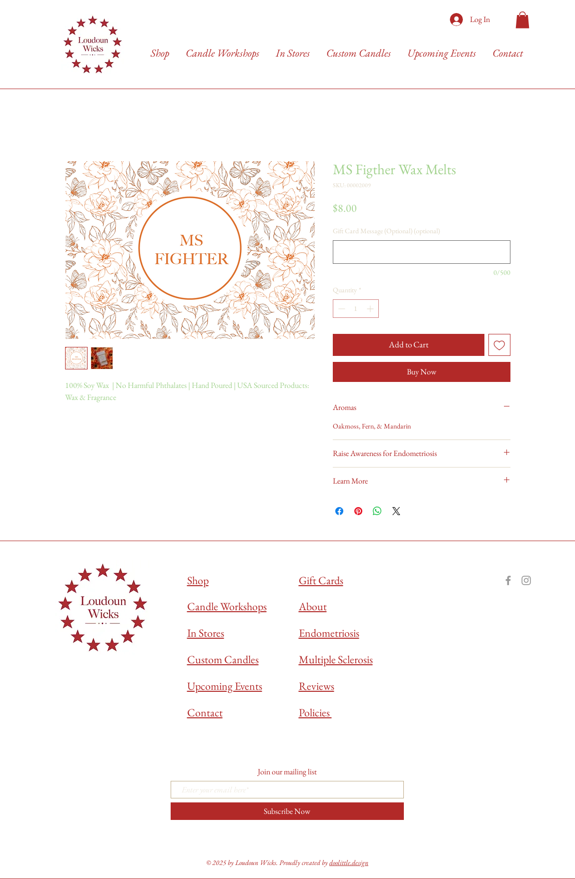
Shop (198, 580)
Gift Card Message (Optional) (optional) (386, 230)
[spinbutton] (356, 308)
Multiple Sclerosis (336, 659)
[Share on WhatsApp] (377, 511)
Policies (315, 712)
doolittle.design (348, 862)
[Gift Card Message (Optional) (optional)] (421, 252)
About (313, 606)
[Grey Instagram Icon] (526, 580)
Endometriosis (329, 633)
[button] (522, 20)
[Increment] (371, 308)
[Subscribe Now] (287, 811)
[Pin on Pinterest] (358, 511)
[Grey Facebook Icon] (508, 580)
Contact (205, 712)
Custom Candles (223, 659)
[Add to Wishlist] (499, 345)
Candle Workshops (227, 606)
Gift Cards (321, 580)
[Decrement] (340, 308)
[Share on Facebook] (339, 511)
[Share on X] (396, 511)
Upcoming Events (224, 686)
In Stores (205, 633)
